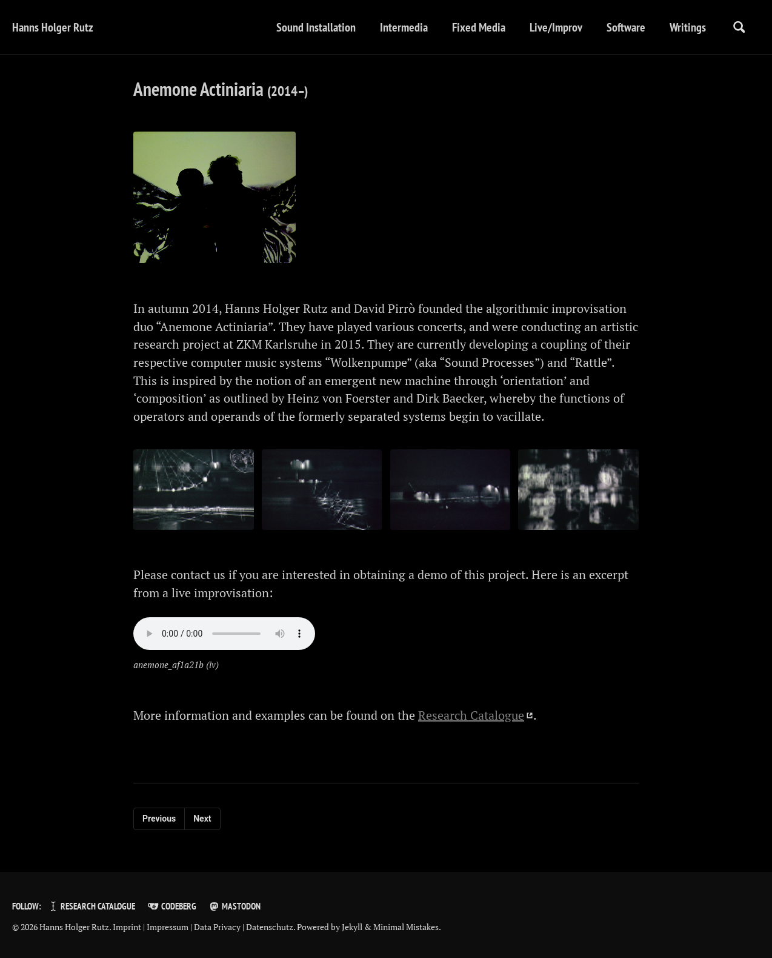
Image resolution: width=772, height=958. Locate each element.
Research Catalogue (471, 719)
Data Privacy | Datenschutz (243, 927)
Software (624, 27)
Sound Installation (314, 27)
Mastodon (234, 907)
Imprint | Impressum (150, 927)
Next (202, 822)
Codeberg (171, 907)
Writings (686, 27)
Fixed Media (477, 27)
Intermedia (402, 27)
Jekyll (352, 927)
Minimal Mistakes (406, 927)
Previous (159, 822)
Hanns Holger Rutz (52, 27)
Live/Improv (554, 27)
